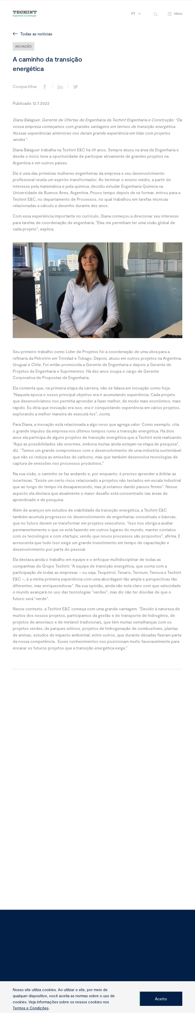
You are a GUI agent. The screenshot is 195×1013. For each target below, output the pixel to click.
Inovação (23, 46)
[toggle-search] (155, 13)
